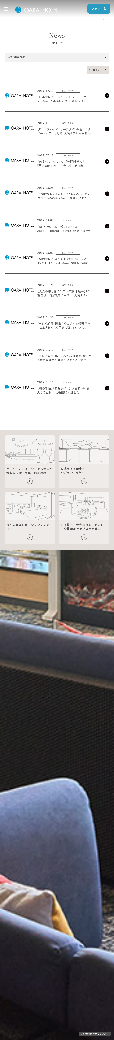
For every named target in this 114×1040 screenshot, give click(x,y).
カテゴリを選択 (16, 57)
